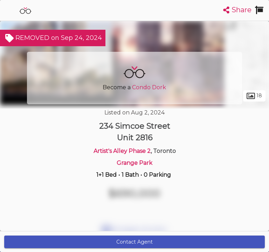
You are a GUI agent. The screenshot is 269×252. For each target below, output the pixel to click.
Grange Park (134, 163)
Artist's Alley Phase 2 (122, 151)
